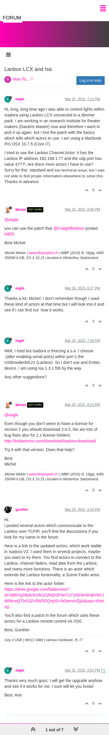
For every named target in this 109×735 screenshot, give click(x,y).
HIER (9, 228)
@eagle (11, 213)
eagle (19, 93)
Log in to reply (90, 75)
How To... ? (22, 73)
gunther (21, 504)
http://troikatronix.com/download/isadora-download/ (50, 435)
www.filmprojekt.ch (43, 247)
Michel (20, 204)
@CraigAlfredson (68, 222)
